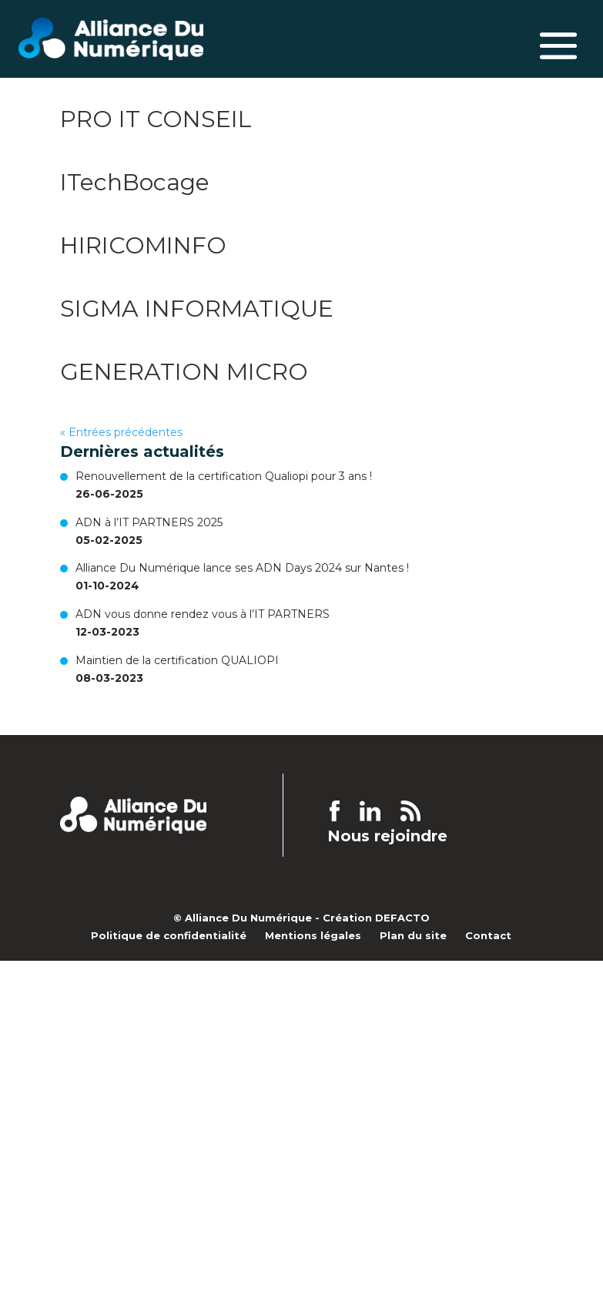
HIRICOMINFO (143, 245)
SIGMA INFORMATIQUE (196, 308)
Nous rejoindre (387, 836)
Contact (488, 935)
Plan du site (413, 935)
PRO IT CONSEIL (156, 119)
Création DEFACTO (376, 917)
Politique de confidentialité (168, 935)
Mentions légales (313, 935)
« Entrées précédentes (121, 432)
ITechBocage (134, 182)
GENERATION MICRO (184, 371)
